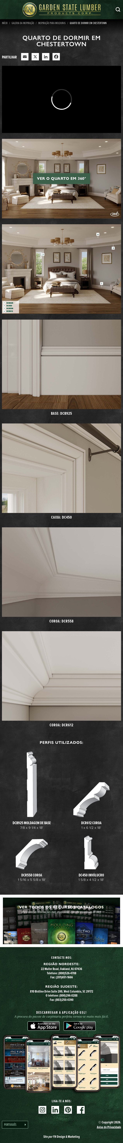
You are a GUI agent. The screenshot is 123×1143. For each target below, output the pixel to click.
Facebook (81, 1110)
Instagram (42, 1110)
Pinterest (68, 1110)
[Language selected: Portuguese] (15, 1124)
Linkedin (55, 1110)
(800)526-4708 (67, 973)
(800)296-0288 (68, 995)
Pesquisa (118, 9)
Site (61, 1136)
